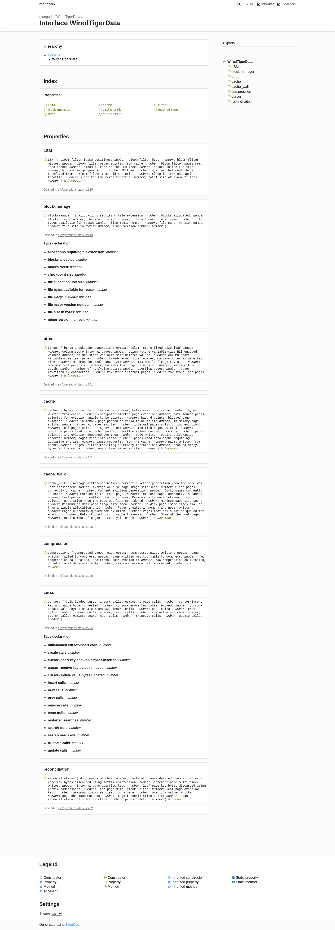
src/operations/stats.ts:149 (75, 235)
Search (238, 4)
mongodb (47, 4)
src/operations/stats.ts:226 (75, 575)
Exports (229, 43)
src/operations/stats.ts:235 (75, 628)
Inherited (268, 4)
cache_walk (112, 109)
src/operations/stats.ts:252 (75, 808)
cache (107, 105)
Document (55, 55)
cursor (163, 105)
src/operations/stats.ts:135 (75, 189)
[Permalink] (56, 151)
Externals (288, 4)
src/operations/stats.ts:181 (75, 457)
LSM (51, 105)
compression (112, 114)
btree (52, 114)
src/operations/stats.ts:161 (75, 384)
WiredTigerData (68, 17)
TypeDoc (72, 924)
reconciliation (168, 109)
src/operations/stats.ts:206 (75, 526)
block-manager (59, 109)
